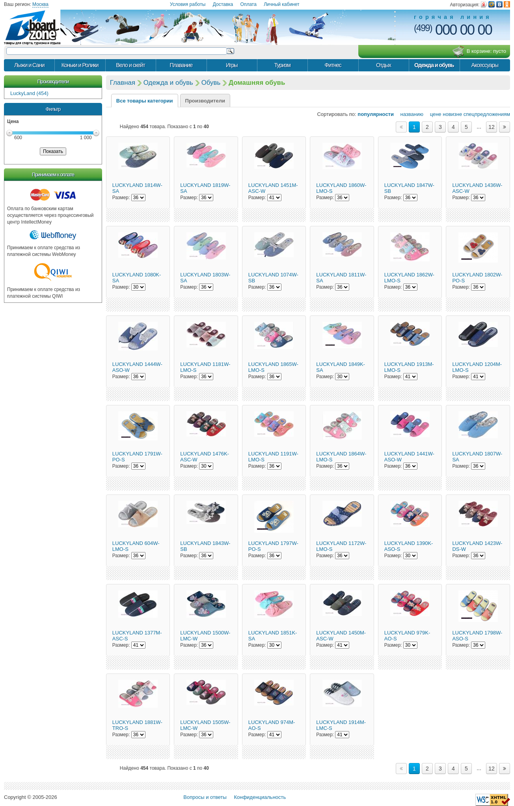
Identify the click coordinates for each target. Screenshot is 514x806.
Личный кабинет (281, 4)
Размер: (121, 197)
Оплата (248, 4)
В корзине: (479, 51)
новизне (452, 114)
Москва (40, 4)
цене (433, 114)
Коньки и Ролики (80, 65)
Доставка (223, 4)
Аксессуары (484, 65)
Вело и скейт (130, 65)
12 (491, 127)
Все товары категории (144, 101)
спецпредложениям (487, 114)
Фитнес (332, 65)
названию (409, 114)
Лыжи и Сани (29, 65)
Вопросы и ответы (204, 797)
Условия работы (187, 4)
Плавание (180, 65)
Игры (232, 65)
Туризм (282, 65)
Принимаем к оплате (53, 174)
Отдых (383, 65)
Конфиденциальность (260, 797)
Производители (53, 81)
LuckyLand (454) (29, 93)
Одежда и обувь (434, 65)
